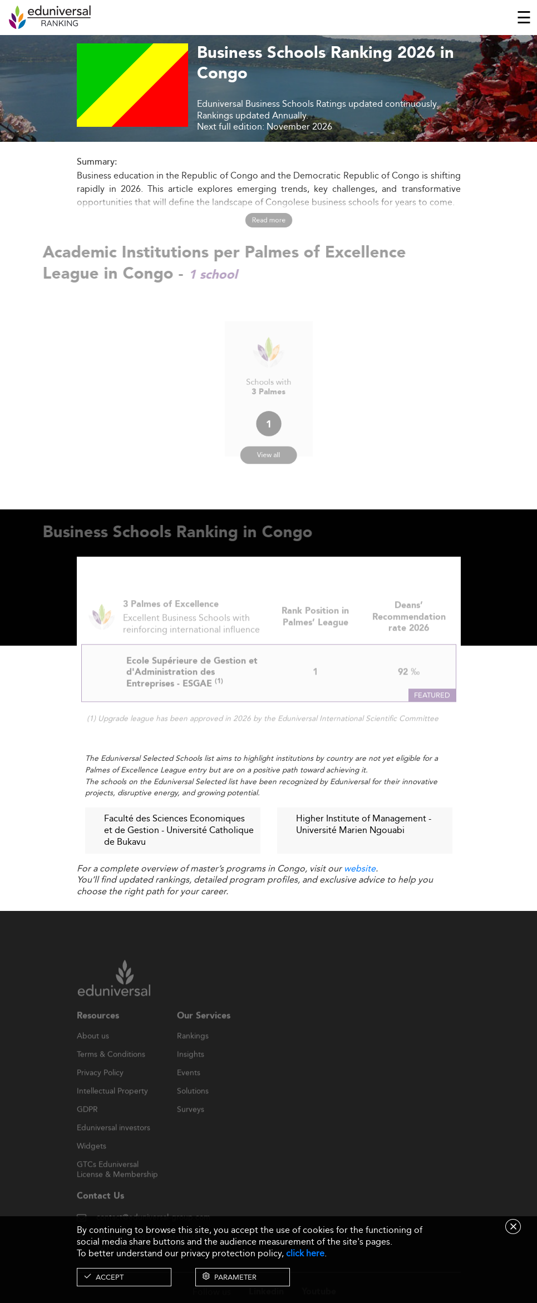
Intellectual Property (112, 1105)
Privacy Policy (100, 1087)
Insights (190, 1068)
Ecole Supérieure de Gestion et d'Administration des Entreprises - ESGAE (192, 687)
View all (269, 446)
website (360, 868)
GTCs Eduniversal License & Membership (117, 1179)
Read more (268, 220)
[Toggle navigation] (524, 17)
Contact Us (100, 1210)
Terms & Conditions (111, 1068)
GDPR (87, 1123)
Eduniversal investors (113, 1142)
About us (93, 1050)
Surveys (190, 1123)
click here (305, 1253)
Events (188, 1087)
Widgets (91, 1160)
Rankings (193, 1050)
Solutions (193, 1105)
